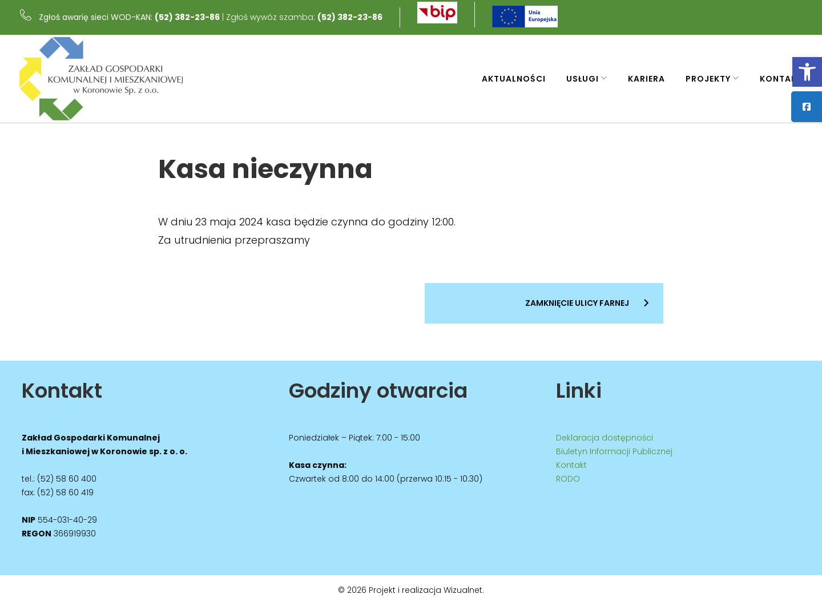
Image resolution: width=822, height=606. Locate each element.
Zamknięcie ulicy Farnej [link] (577, 306)
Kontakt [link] (776, 78)
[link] (807, 72)
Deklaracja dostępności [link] (604, 438)
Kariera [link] (641, 78)
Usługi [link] (578, 78)
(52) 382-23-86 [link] (192, 15)
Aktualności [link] (509, 78)
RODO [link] (568, 479)
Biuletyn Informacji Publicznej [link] (614, 452)
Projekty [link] (703, 78)
